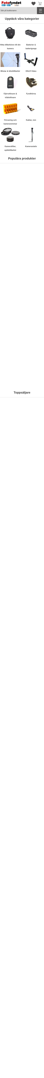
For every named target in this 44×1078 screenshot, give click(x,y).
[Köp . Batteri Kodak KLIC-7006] (33, 848)
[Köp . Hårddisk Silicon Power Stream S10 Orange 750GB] (10, 216)
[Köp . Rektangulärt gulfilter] (33, 340)
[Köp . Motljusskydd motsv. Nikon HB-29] (33, 669)
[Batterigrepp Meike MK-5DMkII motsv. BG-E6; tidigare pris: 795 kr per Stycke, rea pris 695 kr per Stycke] (10, 533)
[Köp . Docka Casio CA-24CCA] (10, 848)
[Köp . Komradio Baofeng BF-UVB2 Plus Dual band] (10, 270)
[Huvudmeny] (40, 10)
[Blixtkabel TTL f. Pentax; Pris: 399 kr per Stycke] (33, 478)
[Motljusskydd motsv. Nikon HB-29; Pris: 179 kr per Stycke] (33, 642)
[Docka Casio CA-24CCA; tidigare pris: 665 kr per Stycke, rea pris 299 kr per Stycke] (10, 821)
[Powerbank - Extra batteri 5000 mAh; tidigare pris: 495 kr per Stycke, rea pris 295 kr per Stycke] (10, 767)
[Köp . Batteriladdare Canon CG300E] (33, 793)
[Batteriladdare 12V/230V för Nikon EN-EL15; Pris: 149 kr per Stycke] (33, 533)
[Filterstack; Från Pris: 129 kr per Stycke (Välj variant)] (33, 423)
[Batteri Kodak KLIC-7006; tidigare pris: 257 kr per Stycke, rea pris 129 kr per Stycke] (33, 821)
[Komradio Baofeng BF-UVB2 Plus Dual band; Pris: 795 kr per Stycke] (10, 244)
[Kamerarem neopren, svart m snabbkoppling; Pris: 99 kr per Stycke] (10, 587)
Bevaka (33, 270)
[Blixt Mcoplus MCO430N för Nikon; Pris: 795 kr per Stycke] (10, 478)
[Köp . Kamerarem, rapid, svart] (33, 395)
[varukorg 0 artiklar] (40, 3)
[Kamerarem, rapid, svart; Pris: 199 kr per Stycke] (33, 369)
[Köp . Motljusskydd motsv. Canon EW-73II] (10, 723)
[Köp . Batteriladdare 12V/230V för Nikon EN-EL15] (33, 559)
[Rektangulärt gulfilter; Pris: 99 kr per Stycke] (33, 314)
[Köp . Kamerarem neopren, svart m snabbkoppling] (10, 614)
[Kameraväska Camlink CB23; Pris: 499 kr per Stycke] (33, 244)
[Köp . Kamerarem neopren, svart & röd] (33, 614)
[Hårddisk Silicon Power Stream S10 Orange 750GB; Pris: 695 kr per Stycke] (10, 189)
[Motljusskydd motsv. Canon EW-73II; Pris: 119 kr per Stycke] (10, 697)
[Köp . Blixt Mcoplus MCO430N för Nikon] (10, 504)
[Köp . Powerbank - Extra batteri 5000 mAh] (10, 793)
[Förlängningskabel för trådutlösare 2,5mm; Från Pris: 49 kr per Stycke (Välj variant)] (10, 314)
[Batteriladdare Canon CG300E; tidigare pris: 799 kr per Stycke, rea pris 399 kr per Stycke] (33, 767)
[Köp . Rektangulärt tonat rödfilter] (10, 395)
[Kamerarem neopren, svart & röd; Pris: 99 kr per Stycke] (33, 587)
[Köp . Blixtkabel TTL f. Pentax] (33, 504)
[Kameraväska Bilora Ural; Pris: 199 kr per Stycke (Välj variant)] (33, 189)
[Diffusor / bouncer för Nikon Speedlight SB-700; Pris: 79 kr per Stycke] (10, 642)
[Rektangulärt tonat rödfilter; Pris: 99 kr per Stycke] (10, 369)
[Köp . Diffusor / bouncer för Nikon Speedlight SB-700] (10, 669)
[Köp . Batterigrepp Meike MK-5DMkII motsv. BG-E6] (10, 559)
